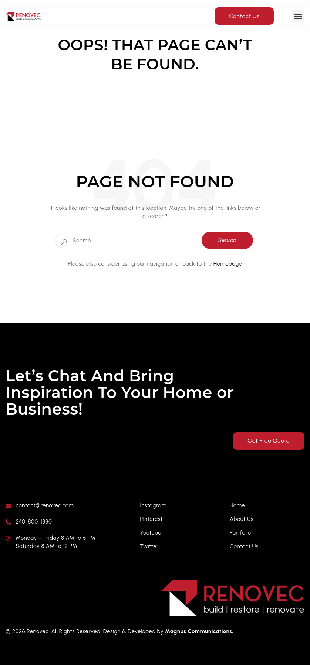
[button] (298, 16)
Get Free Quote (267, 440)
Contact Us (244, 16)
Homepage (227, 263)
